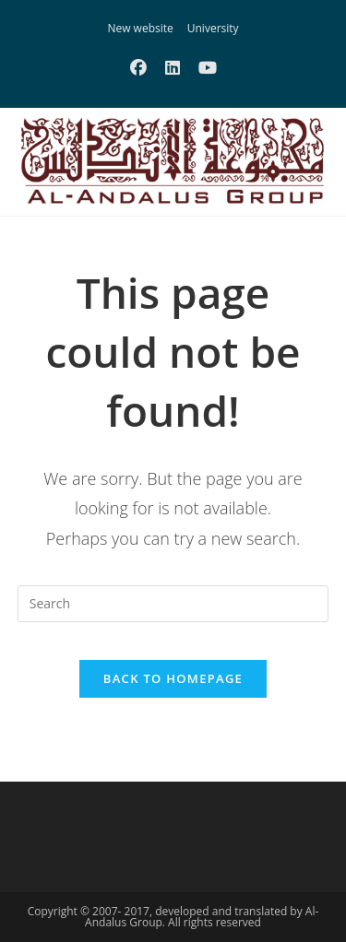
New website (140, 28)
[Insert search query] (173, 603)
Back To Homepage (173, 678)
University (213, 28)
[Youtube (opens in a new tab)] (207, 67)
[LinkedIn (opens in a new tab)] (172, 67)
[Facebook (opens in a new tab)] (138, 67)
